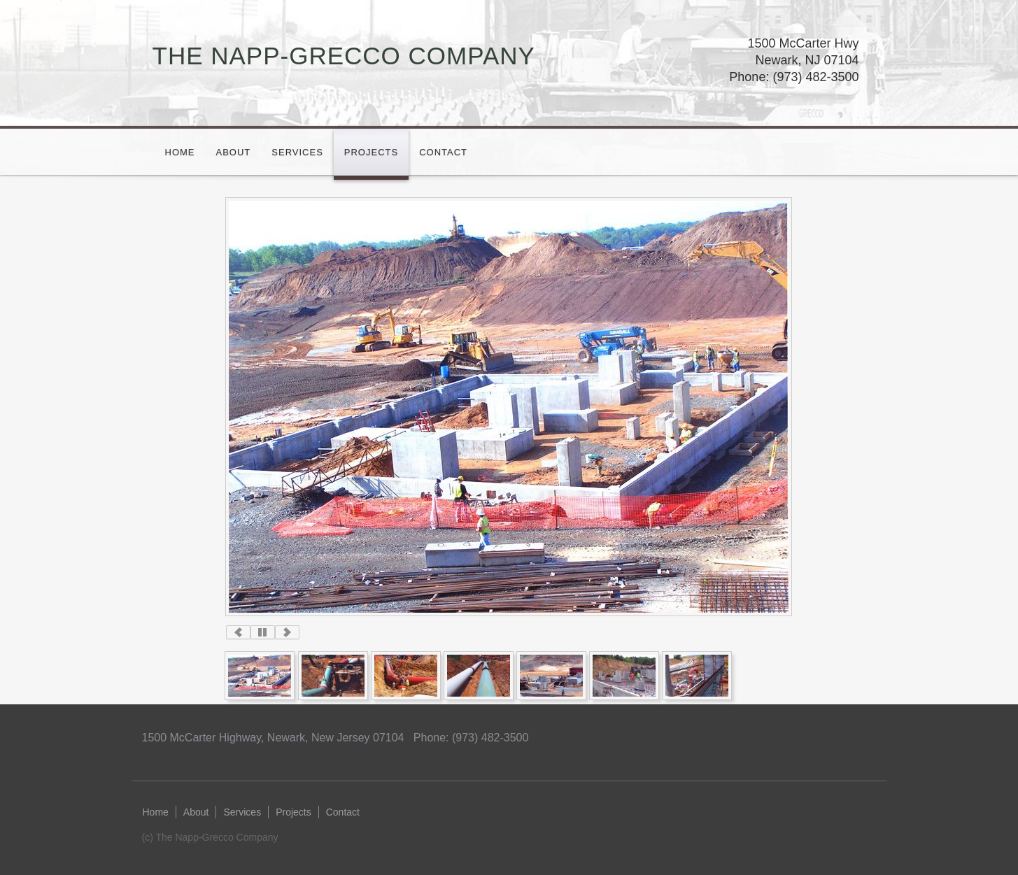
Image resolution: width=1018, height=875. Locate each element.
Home (180, 152)
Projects (371, 152)
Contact (443, 152)
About (233, 152)
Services (297, 152)
